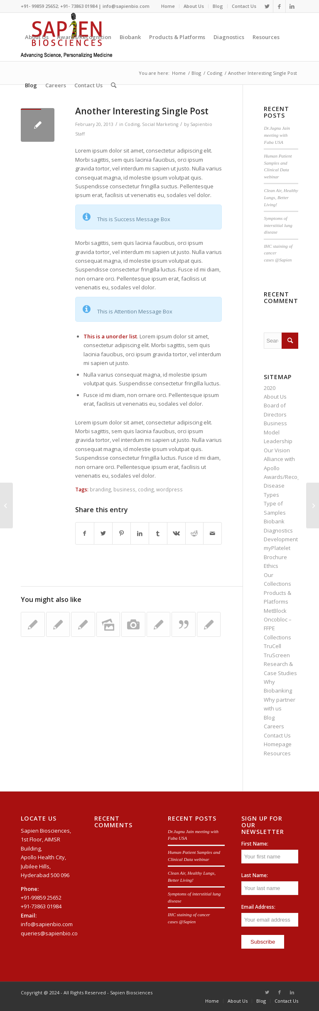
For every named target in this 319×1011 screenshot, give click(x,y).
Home (168, 6)
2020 (269, 388)
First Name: (254, 843)
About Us (194, 6)
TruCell (272, 646)
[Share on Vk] (176, 533)
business (124, 489)
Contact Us (244, 6)
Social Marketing (160, 124)
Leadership (278, 441)
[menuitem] (168, 6)
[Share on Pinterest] (121, 533)
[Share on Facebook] (85, 533)
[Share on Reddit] (195, 533)
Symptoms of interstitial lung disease (278, 225)
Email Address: (258, 906)
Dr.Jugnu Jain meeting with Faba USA (277, 135)
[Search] (113, 85)
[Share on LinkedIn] (140, 533)
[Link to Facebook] (279, 6)
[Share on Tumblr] (158, 533)
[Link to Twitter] (267, 6)
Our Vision (277, 450)
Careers (274, 726)
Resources (277, 753)
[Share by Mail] (212, 533)
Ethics (271, 566)
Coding (132, 124)
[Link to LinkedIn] (292, 6)
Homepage (278, 744)
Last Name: (254, 875)
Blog (218, 6)
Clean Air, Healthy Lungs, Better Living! (281, 197)
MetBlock (275, 610)
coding (146, 489)
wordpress (169, 489)
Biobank (274, 521)
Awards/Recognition (289, 477)
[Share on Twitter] (103, 533)
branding (100, 489)
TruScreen (277, 655)
